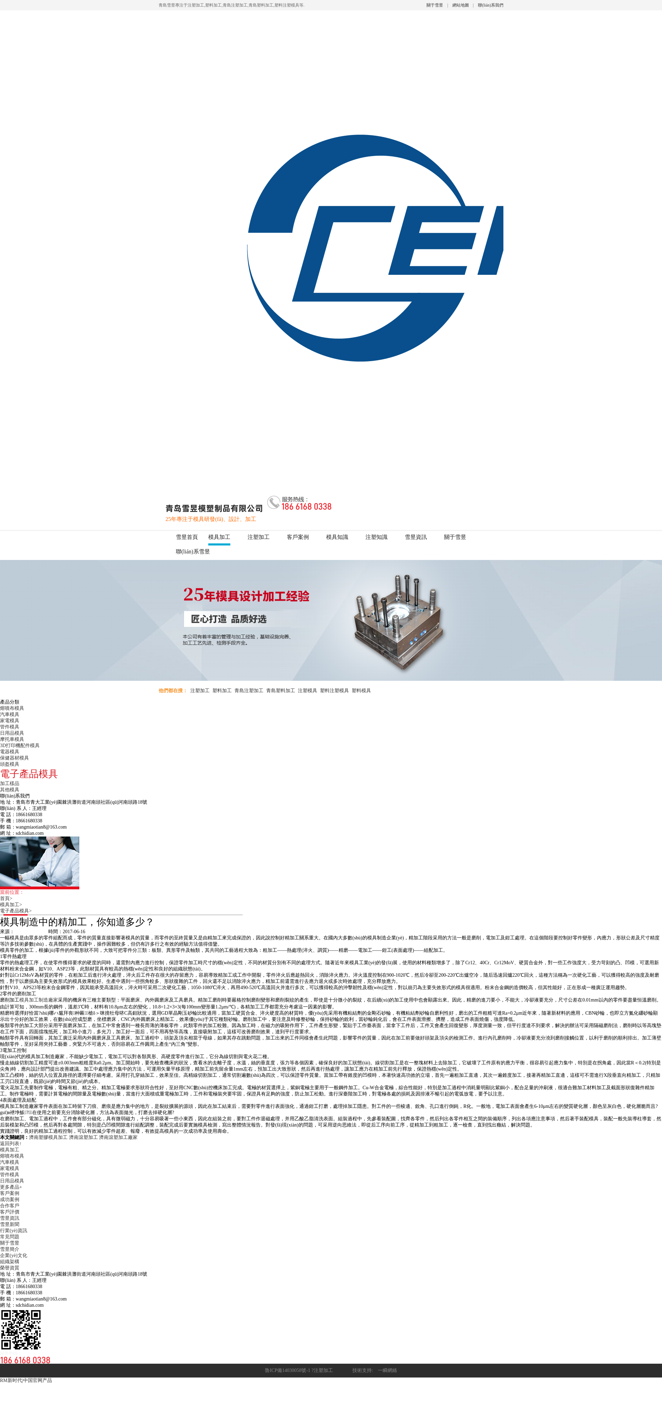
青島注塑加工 (248, 690)
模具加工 (219, 537)
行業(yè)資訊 (13, 1230)
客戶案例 (298, 537)
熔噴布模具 (12, 708)
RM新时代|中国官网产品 (26, 1380)
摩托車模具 (12, 739)
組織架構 (9, 1261)
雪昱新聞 (9, 1224)
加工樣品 (9, 783)
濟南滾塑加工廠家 (118, 1137)
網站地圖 (460, 5)
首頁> (8, 898)
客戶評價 (9, 1212)
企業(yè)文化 (13, 1255)
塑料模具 (361, 690)
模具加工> (13, 904)
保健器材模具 (14, 758)
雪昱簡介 (9, 1249)
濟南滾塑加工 (83, 1137)
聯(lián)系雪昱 (193, 551)
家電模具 (9, 720)
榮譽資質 (9, 1267)
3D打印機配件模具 (20, 745)
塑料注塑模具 (334, 690)
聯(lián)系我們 (490, 5)
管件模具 (9, 726)
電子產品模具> (18, 911)
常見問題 (9, 1236)
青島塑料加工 (280, 690)
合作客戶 (9, 1205)
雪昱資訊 (416, 537)
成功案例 (9, 1199)
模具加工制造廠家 (38, 1000)
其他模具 (9, 789)
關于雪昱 (435, 5)
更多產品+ (11, 1187)
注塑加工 (259, 537)
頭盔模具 (9, 764)
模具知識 (337, 537)
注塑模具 (307, 690)
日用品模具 (12, 733)
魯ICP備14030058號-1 (287, 1370)
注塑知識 (376, 537)
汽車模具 (9, 714)
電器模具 (9, 751)
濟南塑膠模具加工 (48, 1137)
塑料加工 (222, 690)
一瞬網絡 (385, 1370)
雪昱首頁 (187, 537)
